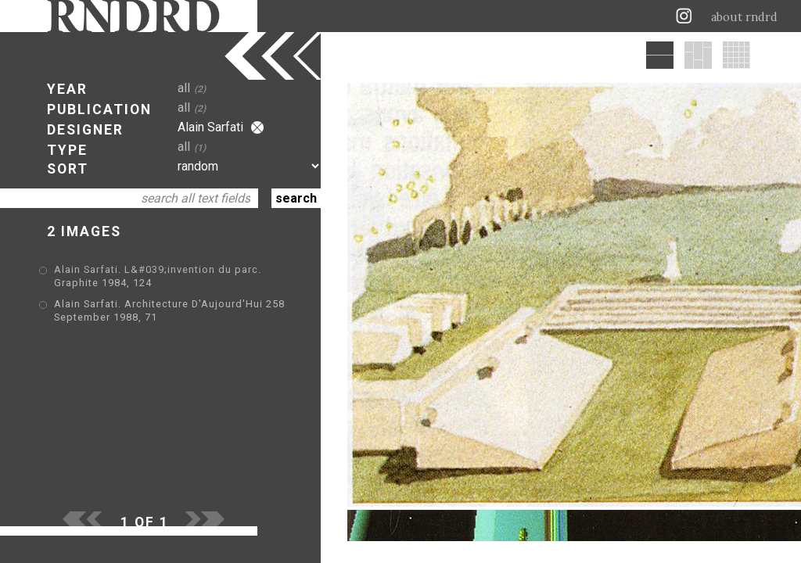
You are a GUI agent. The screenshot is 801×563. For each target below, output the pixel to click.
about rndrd (744, 17)
